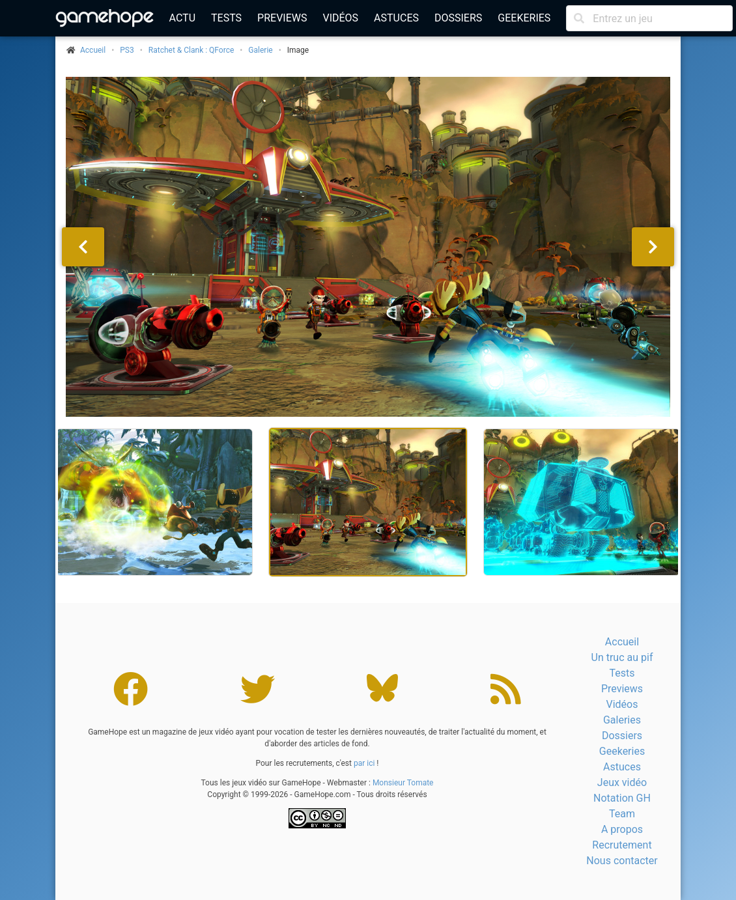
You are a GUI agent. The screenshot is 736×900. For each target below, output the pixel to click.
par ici (364, 763)
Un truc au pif (622, 657)
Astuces (396, 18)
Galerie (260, 50)
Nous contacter (621, 860)
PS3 (127, 50)
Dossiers (458, 18)
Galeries (622, 720)
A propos (622, 829)
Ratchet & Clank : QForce (191, 50)
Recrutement (621, 845)
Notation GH (622, 798)
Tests (226, 18)
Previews (282, 18)
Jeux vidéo (622, 782)
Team (622, 814)
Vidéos (340, 18)
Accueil (622, 642)
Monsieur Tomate (403, 782)
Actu (182, 18)
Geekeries (524, 18)
